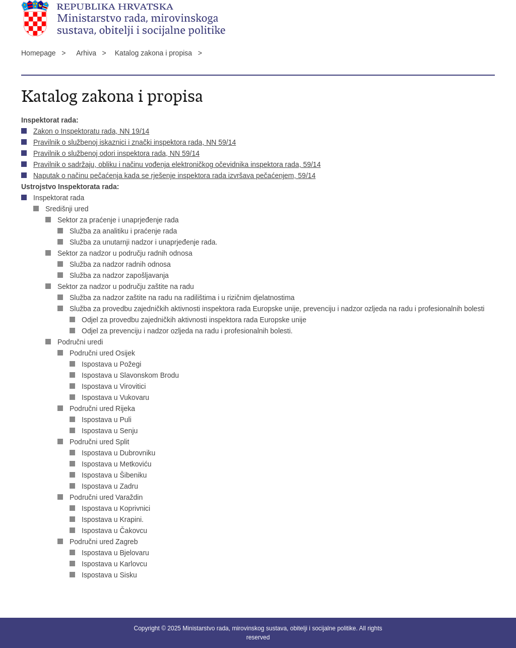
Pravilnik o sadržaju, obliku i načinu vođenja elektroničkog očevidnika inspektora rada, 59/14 (176, 164)
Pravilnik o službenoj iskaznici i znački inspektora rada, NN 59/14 (134, 142)
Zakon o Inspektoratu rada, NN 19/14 (91, 131)
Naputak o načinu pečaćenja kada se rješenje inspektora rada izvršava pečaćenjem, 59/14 (174, 175)
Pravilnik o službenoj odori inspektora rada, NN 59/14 (116, 153)
